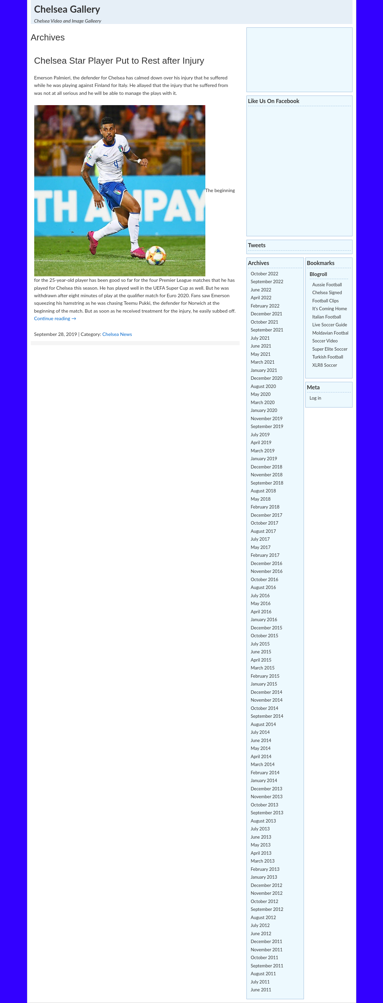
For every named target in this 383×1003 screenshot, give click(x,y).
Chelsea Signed (327, 292)
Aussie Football (327, 284)
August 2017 (263, 531)
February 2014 (265, 772)
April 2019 (261, 442)
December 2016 (266, 563)
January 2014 (264, 780)
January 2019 (264, 458)
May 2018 (261, 499)
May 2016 (261, 603)
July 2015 (260, 644)
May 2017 (261, 547)
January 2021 (264, 370)
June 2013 (261, 837)
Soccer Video (325, 340)
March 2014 (263, 764)
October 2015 (265, 635)
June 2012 (261, 933)
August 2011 (263, 973)
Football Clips (325, 300)
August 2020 (263, 386)
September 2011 (267, 965)
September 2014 (267, 716)
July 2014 (260, 732)
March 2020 (263, 402)
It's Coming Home (329, 308)
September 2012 (267, 909)
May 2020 (261, 394)
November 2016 (267, 571)
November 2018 (267, 474)
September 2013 (267, 812)
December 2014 (266, 692)
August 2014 (263, 724)
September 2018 (267, 483)
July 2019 (260, 434)
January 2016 (264, 619)
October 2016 (265, 579)
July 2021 (260, 338)
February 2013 (265, 869)
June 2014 (261, 740)
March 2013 (263, 861)
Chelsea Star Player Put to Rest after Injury (119, 60)
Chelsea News (117, 334)
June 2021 (261, 346)
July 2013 (260, 828)
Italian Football (326, 316)
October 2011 (265, 957)
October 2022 (265, 273)
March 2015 (263, 667)
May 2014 (261, 748)
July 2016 (260, 595)
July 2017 (260, 539)
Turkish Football (327, 357)
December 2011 (266, 941)
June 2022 (261, 289)
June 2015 (261, 651)
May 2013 (261, 845)
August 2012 (263, 917)
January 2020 (264, 410)
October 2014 (265, 708)
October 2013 (265, 804)
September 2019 (267, 426)
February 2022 (265, 306)
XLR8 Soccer (324, 365)
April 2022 (261, 297)
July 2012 (260, 925)
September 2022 (267, 281)
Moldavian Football (331, 333)
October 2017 (265, 523)
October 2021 (265, 322)
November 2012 (267, 893)
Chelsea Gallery (67, 9)
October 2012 (265, 901)
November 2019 (267, 418)
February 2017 (265, 555)
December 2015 (266, 627)
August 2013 (263, 821)
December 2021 (266, 313)
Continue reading (55, 318)
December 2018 (266, 466)
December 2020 (266, 378)
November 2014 (267, 700)
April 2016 (261, 611)
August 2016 (263, 587)
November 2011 (267, 949)
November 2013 (267, 796)
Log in (315, 398)
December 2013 (266, 788)
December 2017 (266, 515)
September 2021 (267, 330)
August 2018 (263, 490)
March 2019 (263, 450)
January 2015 (264, 684)
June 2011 (261, 989)
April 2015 (261, 660)
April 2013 (261, 853)
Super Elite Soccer (330, 349)
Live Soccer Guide (329, 324)
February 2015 (265, 676)
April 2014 (261, 756)
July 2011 (260, 982)
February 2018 (265, 507)
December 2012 (266, 885)
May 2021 (261, 354)
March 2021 (263, 362)
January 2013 (264, 877)
